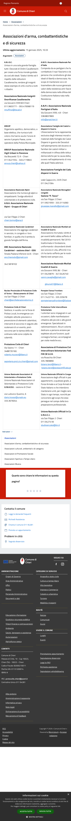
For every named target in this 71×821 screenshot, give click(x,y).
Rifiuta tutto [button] (45, 811)
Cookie (5, 738)
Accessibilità (7, 732)
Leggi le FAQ (45, 662)
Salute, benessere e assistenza (18, 632)
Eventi (43, 639)
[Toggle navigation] (4, 11)
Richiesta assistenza (48, 666)
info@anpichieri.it (49, 119)
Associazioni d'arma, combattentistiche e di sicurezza (27, 443)
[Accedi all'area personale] (61, 3)
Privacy (5, 735)
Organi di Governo (13, 576)
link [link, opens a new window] (59, 806)
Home (5, 21)
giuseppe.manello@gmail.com (55, 206)
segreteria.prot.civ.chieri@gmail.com (21, 361)
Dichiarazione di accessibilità (17, 711)
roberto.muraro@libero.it (15, 354)
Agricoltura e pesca (14, 641)
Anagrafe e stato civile (49, 576)
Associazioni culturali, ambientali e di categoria (24, 448)
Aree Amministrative (14, 580)
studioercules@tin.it (50, 425)
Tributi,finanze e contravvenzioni (19, 623)
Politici (8, 589)
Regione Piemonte (11, 3)
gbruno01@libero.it (54, 284)
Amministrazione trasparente (18, 698)
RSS (4, 728)
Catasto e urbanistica (49, 594)
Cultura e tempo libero (49, 580)
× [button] (68, 794)
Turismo (43, 598)
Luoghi (43, 635)
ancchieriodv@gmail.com (16, 257)
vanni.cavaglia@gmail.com (53, 277)
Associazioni (16, 21)
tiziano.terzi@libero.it (51, 364)
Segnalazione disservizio (50, 658)
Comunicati (45, 619)
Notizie (43, 615)
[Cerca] (65, 11)
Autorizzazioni (11, 637)
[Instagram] (62, 564)
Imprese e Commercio (49, 589)
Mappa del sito (8, 742)
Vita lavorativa (46, 585)
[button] (35, 817)
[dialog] (35, 806)
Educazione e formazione (16, 615)
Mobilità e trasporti (48, 602)
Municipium (53, 732)
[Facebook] (56, 564)
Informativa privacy (14, 702)
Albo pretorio (11, 693)
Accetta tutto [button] (26, 811)
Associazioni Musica (13, 464)
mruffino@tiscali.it (13, 109)
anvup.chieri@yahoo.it (14, 163)
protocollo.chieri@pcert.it (17, 678)
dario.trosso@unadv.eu (15, 397)
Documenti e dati (13, 598)
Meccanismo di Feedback (16, 715)
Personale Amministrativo (16, 594)
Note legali (10, 707)
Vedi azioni (7, 431)
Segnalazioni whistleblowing (52, 671)
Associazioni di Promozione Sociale (19, 453)
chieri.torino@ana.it (13, 220)
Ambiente (10, 628)
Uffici (8, 585)
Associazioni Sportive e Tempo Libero (20, 458)
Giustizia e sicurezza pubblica (18, 619)
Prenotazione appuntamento (52, 653)
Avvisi (42, 624)
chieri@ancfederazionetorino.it (18, 300)
